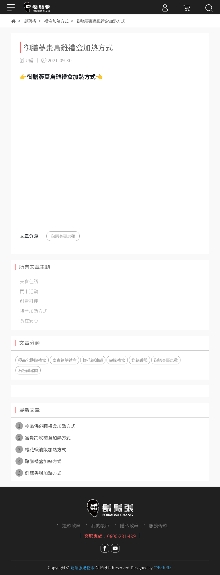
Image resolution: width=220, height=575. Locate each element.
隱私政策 (129, 525)
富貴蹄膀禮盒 (64, 360)
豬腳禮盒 (117, 360)
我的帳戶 (100, 525)
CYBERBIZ (163, 567)
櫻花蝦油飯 (93, 360)
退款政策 (71, 525)
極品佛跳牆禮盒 (32, 360)
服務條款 (158, 525)
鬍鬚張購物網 (82, 567)
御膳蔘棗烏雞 (63, 236)
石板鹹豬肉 (28, 370)
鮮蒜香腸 (139, 360)
